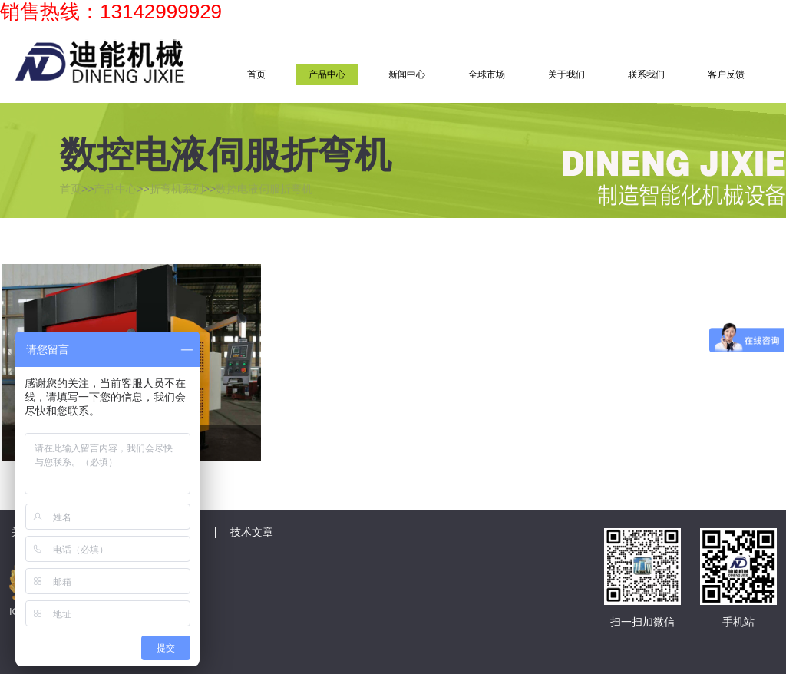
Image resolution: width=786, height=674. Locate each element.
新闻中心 (406, 74)
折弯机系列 (176, 189)
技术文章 (251, 532)
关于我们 (566, 74)
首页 (256, 74)
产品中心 (327, 74)
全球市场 (486, 74)
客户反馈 (726, 74)
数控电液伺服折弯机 (264, 189)
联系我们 (646, 74)
